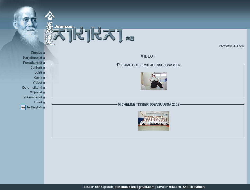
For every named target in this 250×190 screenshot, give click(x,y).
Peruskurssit (32, 63)
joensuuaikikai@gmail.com (134, 187)
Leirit (38, 72)
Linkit (38, 102)
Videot (37, 82)
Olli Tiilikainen (194, 187)
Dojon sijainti (32, 87)
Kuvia (38, 77)
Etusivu (36, 53)
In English (34, 107)
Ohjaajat (36, 92)
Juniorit (36, 67)
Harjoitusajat (32, 58)
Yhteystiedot (32, 97)
